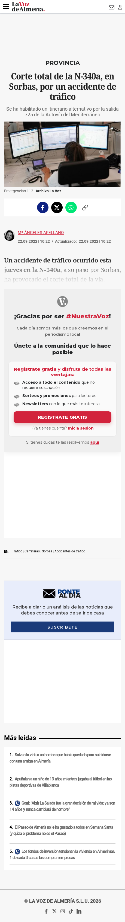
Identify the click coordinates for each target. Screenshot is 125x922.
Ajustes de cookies (62, 850)
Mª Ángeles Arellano (41, 232)
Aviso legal (62, 787)
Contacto (63, 822)
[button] (6, 7)
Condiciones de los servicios (62, 808)
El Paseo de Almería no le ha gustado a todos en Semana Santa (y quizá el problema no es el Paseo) (61, 661)
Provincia (62, 62)
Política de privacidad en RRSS (62, 815)
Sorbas (47, 465)
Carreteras (32, 465)
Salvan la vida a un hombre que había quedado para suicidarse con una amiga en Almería (60, 588)
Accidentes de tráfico (69, 465)
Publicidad (62, 829)
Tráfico (17, 465)
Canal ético (62, 843)
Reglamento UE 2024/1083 (62, 836)
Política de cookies (62, 801)
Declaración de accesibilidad (62, 857)
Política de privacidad (62, 794)
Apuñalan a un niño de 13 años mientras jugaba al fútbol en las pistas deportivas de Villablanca (61, 612)
